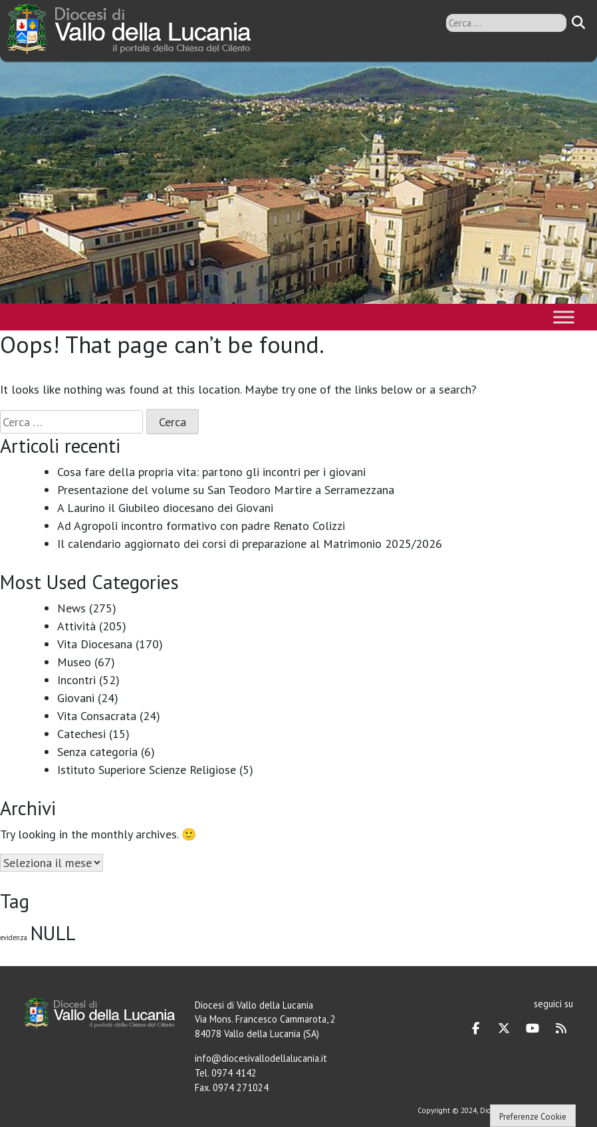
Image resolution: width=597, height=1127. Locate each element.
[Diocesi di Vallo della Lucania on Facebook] (476, 1028)
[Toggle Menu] (563, 317)
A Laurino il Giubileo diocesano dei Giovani (165, 507)
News (71, 608)
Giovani (75, 697)
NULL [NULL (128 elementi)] (53, 932)
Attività (76, 626)
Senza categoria (97, 751)
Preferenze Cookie (532, 1116)
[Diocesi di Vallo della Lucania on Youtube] (532, 1028)
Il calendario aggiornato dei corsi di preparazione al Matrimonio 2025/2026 (249, 543)
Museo (74, 662)
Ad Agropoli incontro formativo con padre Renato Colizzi (201, 525)
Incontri (76, 680)
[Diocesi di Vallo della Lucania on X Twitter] (504, 1028)
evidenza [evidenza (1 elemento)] (13, 937)
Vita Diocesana (94, 644)
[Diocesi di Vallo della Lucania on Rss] (561, 1028)
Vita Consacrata (96, 715)
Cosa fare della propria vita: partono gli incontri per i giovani (211, 471)
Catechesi (81, 733)
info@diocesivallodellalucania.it (261, 1058)
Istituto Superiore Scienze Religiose (146, 769)
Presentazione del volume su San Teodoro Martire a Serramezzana (225, 489)
